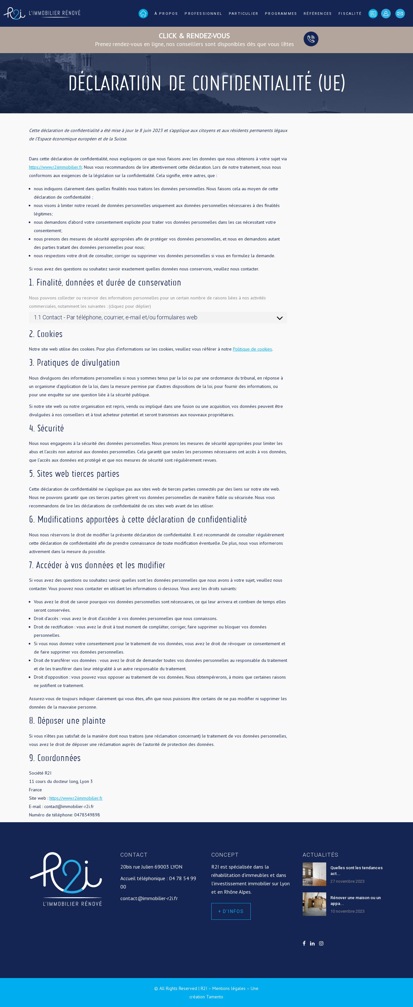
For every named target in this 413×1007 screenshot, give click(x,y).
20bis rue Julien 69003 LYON (151, 866)
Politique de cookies (252, 349)
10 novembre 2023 (347, 911)
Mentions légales (229, 988)
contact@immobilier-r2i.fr (149, 898)
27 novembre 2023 (347, 881)
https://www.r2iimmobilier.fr (55, 167)
